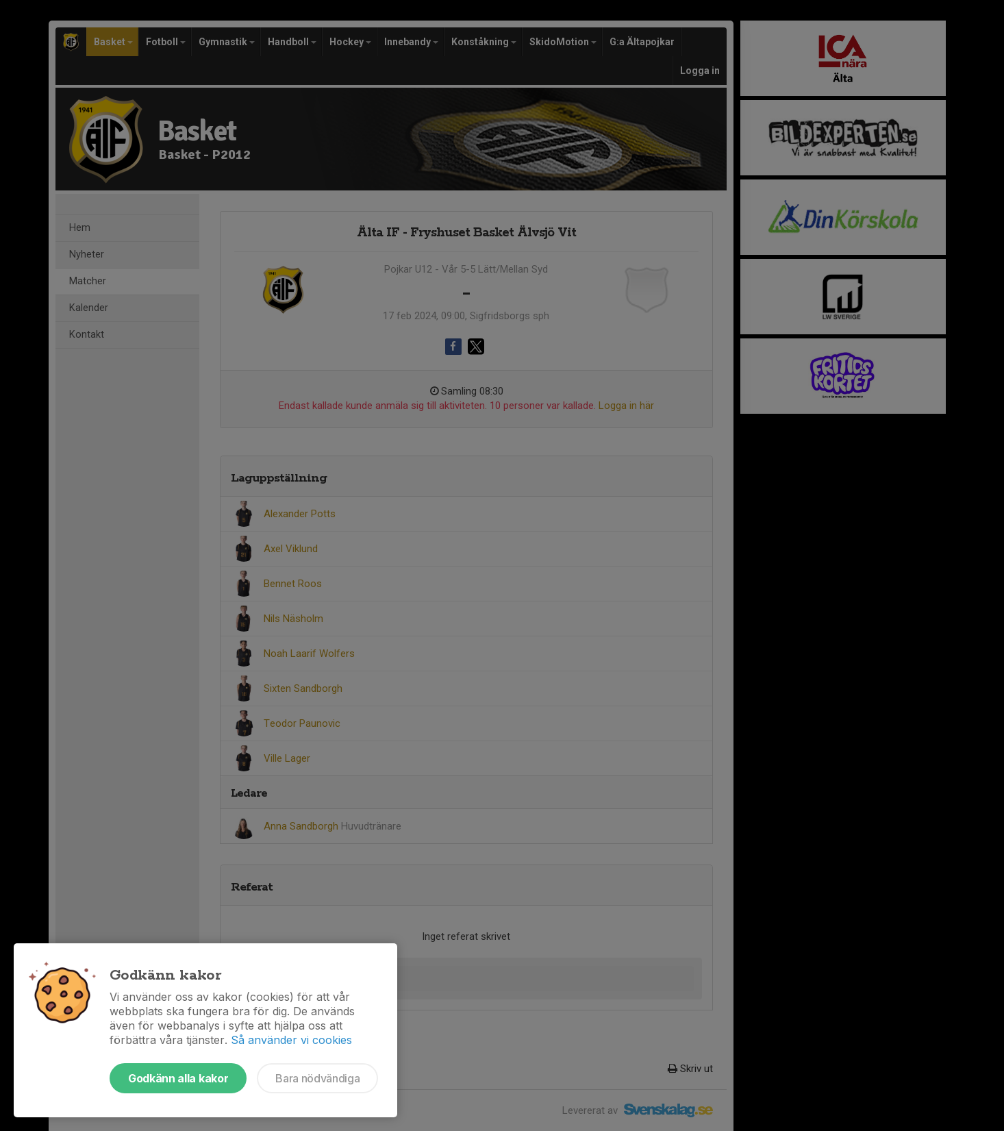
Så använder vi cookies (291, 1040)
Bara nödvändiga (317, 1078)
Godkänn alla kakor (178, 1078)
